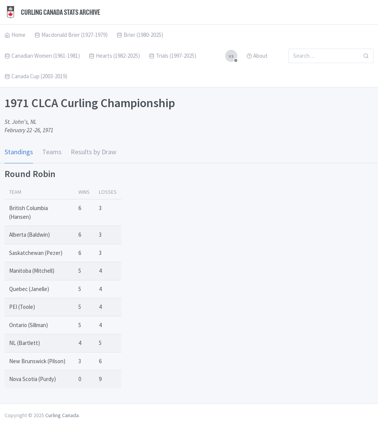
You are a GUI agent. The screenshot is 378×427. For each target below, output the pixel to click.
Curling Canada (62, 415)
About (257, 55)
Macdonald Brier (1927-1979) (71, 34)
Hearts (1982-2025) (114, 55)
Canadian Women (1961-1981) (42, 55)
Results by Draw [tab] (93, 151)
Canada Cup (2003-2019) (36, 76)
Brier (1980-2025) (140, 34)
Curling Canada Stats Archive (52, 12)
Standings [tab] (19, 151)
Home (15, 34)
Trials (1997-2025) (172, 55)
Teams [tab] (52, 151)
